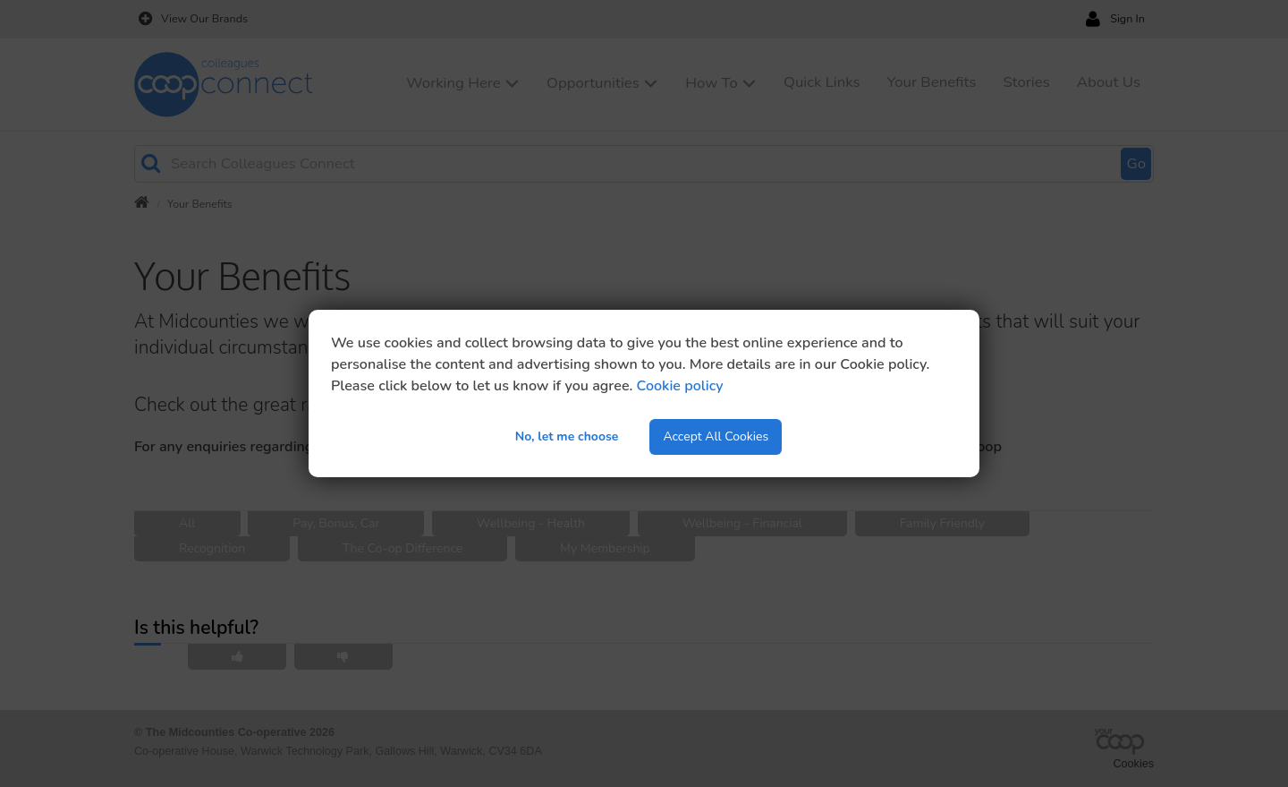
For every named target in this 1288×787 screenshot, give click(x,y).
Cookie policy (680, 386)
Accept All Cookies (715, 436)
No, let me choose (567, 436)
